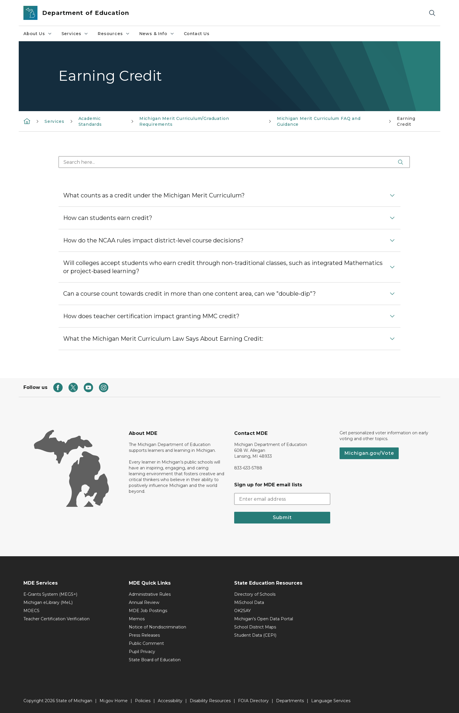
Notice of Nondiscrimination (157, 627)
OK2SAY (242, 610)
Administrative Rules (150, 594)
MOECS (31, 610)
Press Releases (144, 635)
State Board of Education (155, 659)
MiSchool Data (249, 602)
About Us (37, 33)
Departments (290, 700)
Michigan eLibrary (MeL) (48, 602)
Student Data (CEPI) (255, 635)
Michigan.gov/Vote (369, 453)
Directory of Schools (254, 594)
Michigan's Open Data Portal (263, 618)
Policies (142, 700)
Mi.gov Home (114, 700)
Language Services (330, 700)
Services (75, 33)
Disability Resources (210, 700)
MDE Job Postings (148, 610)
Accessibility (170, 700)
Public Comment (146, 643)
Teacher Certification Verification (56, 618)
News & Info (156, 33)
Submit (282, 517)
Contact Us (197, 33)
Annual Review (144, 602)
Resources (114, 33)
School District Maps (255, 627)
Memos (137, 618)
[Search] (432, 13)
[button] (229, 195)
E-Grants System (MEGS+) (50, 594)
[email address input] (282, 499)
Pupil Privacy (142, 651)
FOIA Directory (253, 700)
